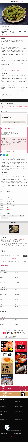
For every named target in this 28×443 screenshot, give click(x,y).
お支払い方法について (4, 406)
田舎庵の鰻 (25, 261)
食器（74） (16, 289)
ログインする (3, 401)
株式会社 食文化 (14, 437)
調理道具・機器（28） (4, 289)
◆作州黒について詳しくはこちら (7, 68)
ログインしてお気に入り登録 (14, 122)
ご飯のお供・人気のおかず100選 (12, 215)
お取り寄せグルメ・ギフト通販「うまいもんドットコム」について (14, 388)
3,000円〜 (16, 319)
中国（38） (16, 304)
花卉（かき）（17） (4, 294)
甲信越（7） (16, 299)
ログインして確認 (11, 201)
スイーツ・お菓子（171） (4, 282)
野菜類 (4, 26)
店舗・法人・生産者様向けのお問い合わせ (4, 422)
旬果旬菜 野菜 (3, 215)
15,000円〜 (16, 324)
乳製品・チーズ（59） (18, 277)
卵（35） (2, 277)
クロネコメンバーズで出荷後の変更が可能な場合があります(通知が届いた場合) (14, 107)
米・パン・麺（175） (4, 272)
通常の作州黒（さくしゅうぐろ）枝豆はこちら (9, 70)
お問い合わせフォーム (18, 411)
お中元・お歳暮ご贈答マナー (5, 411)
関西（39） (16, 301)
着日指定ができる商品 (4, 267)
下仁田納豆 (8, 261)
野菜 (6, 26)
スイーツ (18, 261)
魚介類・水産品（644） (4, 270)
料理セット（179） (3, 287)
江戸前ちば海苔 (13, 261)
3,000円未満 (2, 319)
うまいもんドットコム (10, 239)
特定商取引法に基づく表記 (18, 419)
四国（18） (2, 306)
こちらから (13, 151)
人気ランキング (3, 261)
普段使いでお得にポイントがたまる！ (10, 337)
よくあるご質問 (17, 404)
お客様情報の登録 (17, 401)
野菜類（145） (17, 272)
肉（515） (16, 270)
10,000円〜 (2, 324)
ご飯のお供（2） (17, 294)
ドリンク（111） (17, 282)
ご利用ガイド (3, 404)
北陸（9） (2, 304)
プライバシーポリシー (4, 419)
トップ (1, 26)
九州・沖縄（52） (17, 306)
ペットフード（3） (3, 311)
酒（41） (2, 284)
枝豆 (8, 26)
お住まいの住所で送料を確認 (6, 101)
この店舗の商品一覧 (5, 237)
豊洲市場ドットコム (4, 34)
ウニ (22, 261)
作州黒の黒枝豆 (21, 215)
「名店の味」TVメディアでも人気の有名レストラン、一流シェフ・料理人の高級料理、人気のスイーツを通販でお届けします (14, 394)
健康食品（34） (17, 284)
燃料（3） (16, 287)
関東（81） (2, 299)
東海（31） (2, 301)
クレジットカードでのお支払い (19, 406)
